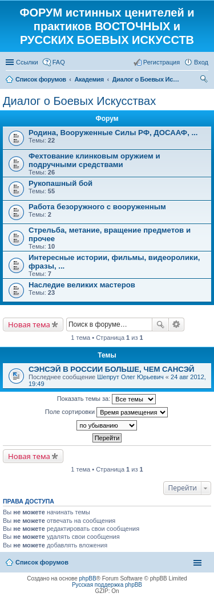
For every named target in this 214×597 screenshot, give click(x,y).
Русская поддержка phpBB (107, 585)
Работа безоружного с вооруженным (97, 206)
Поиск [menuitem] (204, 80)
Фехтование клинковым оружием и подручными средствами (94, 160)
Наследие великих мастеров (82, 285)
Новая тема (29, 324)
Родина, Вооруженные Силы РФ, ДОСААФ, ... (113, 132)
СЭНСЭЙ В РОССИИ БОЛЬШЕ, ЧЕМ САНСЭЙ (112, 369)
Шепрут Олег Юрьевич (130, 376)
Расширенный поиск (176, 324)
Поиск (160, 324)
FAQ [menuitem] (59, 62)
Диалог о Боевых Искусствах (79, 101)
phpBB (87, 578)
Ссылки (27, 62)
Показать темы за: (106, 399)
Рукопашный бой (60, 183)
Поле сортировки (106, 412)
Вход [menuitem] (201, 62)
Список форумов (41, 562)
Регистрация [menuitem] (161, 62)
